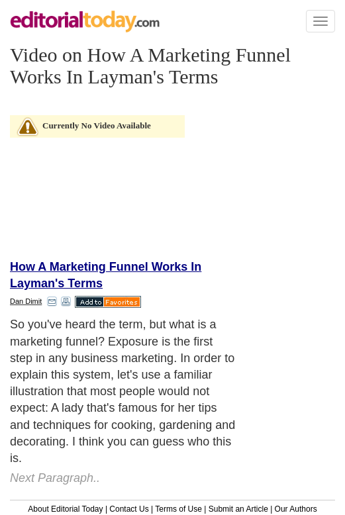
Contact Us (128, 509)
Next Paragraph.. (55, 478)
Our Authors (296, 509)
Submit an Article (238, 509)
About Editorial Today (65, 509)
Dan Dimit (26, 301)
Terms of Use (178, 509)
